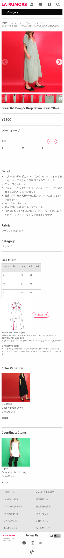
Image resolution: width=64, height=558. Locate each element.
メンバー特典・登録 (13, 506)
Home (4, 23)
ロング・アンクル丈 (9, 26)
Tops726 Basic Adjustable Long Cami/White (14, 472)
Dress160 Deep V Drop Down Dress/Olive (40, 26)
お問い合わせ (42, 521)
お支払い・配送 (11, 499)
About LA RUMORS (45, 492)
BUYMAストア (11, 528)
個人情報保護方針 (44, 506)
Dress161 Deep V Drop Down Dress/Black (12, 407)
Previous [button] (5, 62)
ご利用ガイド (10, 492)
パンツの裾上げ (11, 521)
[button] (58, 4)
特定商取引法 (42, 499)
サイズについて (11, 513)
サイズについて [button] (40, 315)
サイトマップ (42, 513)
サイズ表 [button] (52, 141)
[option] (32, 61)
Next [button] (59, 62)
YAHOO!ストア (43, 528)
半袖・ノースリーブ (33, 23)
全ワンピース (16, 23)
